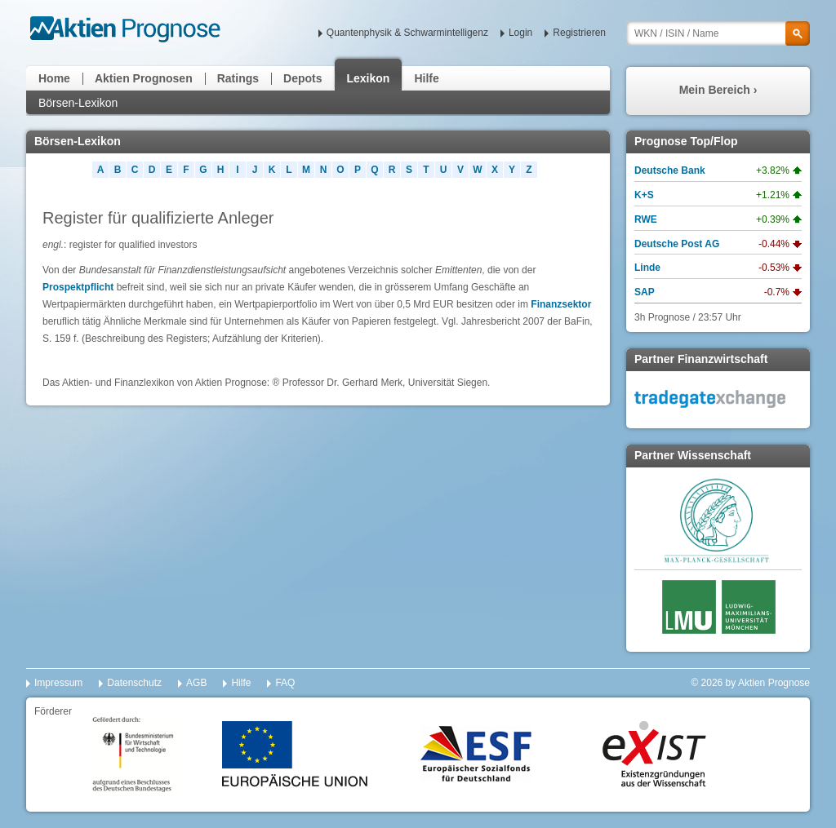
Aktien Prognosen (144, 78)
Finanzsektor (561, 304)
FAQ (285, 683)
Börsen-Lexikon (78, 102)
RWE (645, 219)
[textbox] (718, 33)
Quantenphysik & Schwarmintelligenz (407, 32)
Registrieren (579, 32)
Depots (302, 78)
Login (520, 32)
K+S (644, 195)
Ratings (238, 78)
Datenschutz (134, 683)
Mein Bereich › (718, 89)
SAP (644, 292)
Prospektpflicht (77, 287)
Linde (647, 267)
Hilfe (426, 78)
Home (54, 78)
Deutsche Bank (669, 170)
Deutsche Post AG (676, 244)
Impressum (58, 683)
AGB (196, 683)
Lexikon (368, 78)
